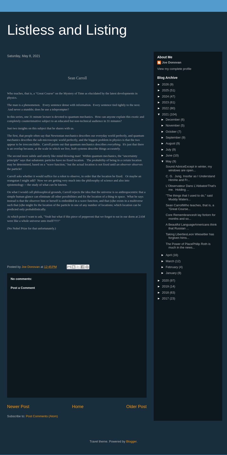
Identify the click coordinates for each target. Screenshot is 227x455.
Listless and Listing (67, 30)
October (172, 131)
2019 (166, 286)
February (172, 267)
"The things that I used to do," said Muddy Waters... (188, 197)
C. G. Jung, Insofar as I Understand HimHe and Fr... (190, 178)
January (172, 273)
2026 (166, 84)
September (174, 137)
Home (78, 406)
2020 (166, 280)
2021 (166, 114)
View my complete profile (174, 69)
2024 (166, 96)
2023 (166, 102)
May (169, 161)
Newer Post (18, 406)
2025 (166, 90)
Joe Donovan (171, 62)
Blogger (131, 441)
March (170, 261)
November (173, 125)
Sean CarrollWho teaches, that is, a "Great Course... (189, 207)
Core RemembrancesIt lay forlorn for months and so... (190, 216)
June (169, 155)
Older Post (136, 406)
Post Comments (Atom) (42, 416)
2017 (166, 298)
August (171, 143)
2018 (166, 292)
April (169, 255)
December (173, 119)
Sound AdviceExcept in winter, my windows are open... (188, 168)
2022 (166, 108)
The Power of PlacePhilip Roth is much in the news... (187, 245)
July (169, 149)
